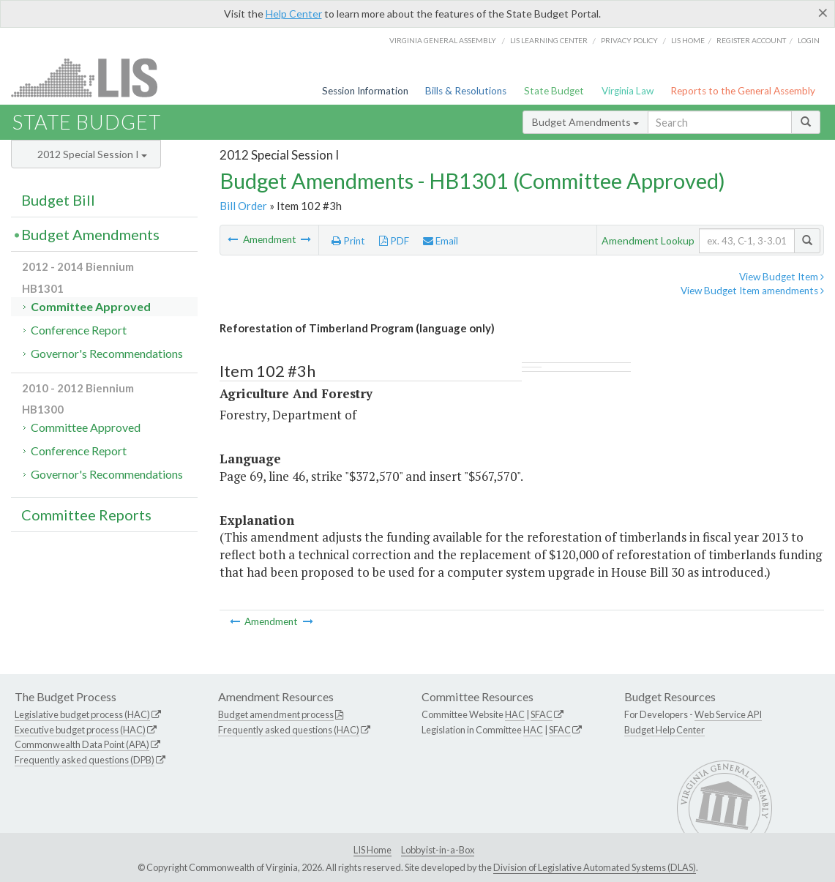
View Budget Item (781, 277)
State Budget (554, 91)
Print (348, 241)
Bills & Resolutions (465, 91)
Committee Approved (91, 306)
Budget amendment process (276, 714)
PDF (394, 241)
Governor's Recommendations (107, 353)
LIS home (688, 40)
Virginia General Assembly (442, 40)
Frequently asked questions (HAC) (288, 730)
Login (809, 40)
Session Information (365, 91)
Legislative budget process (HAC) (82, 714)
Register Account (751, 40)
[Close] (822, 12)
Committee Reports (86, 514)
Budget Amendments (585, 122)
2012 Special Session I (92, 154)
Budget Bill (58, 200)
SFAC (542, 714)
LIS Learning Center (549, 40)
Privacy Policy (629, 40)
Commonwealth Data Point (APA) (82, 744)
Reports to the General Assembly (742, 91)
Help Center (294, 13)
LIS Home (372, 850)
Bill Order (243, 205)
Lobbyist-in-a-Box (437, 850)
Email (440, 241)
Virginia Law (628, 91)
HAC (515, 714)
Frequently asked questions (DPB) (84, 760)
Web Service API (728, 714)
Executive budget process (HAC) (80, 730)
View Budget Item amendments (752, 290)
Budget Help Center (664, 730)
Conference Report (79, 330)
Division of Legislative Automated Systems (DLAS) (594, 867)
